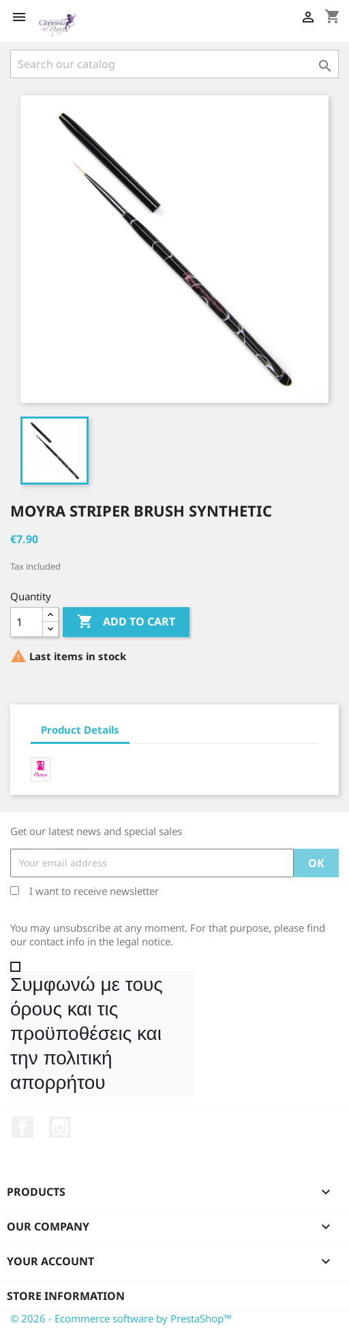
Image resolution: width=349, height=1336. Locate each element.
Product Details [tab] (80, 729)
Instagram (60, 1127)
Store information (66, 1295)
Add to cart (126, 622)
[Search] (174, 64)
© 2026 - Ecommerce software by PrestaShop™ (121, 1318)
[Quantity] (26, 622)
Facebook (22, 1127)
